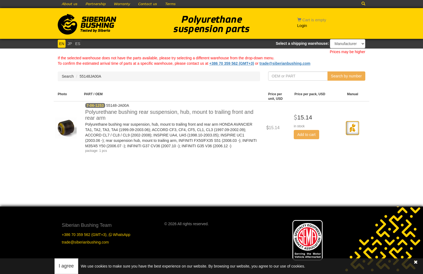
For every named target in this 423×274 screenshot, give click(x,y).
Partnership (96, 4)
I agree (66, 266)
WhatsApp (119, 234)
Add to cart (306, 134)
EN (61, 44)
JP (69, 44)
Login (302, 25)
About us (69, 4)
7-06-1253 (95, 105)
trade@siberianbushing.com (285, 63)
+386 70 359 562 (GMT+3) (231, 63)
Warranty (122, 4)
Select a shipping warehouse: (302, 43)
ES (77, 44)
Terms (170, 4)
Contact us (147, 4)
